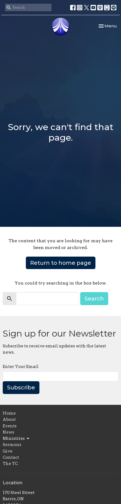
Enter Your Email (21, 366)
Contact (11, 457)
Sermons (12, 444)
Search (94, 298)
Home (9, 413)
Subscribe (21, 387)
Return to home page (60, 263)
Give (8, 451)
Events (10, 426)
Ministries (16, 438)
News (8, 432)
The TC (10, 463)
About (9, 419)
